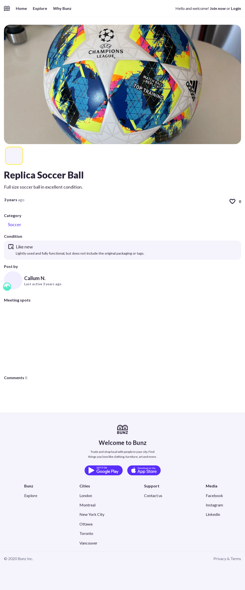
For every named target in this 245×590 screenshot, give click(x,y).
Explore (40, 8)
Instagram (214, 505)
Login (236, 8)
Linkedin (213, 514)
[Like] (232, 201)
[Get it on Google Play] (104, 470)
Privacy (219, 558)
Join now (218, 8)
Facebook (214, 495)
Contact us (153, 495)
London (85, 495)
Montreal (87, 505)
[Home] (7, 8)
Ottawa (86, 524)
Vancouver (88, 543)
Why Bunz (62, 8)
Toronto (86, 533)
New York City (91, 514)
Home (21, 8)
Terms (235, 558)
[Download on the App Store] (144, 470)
